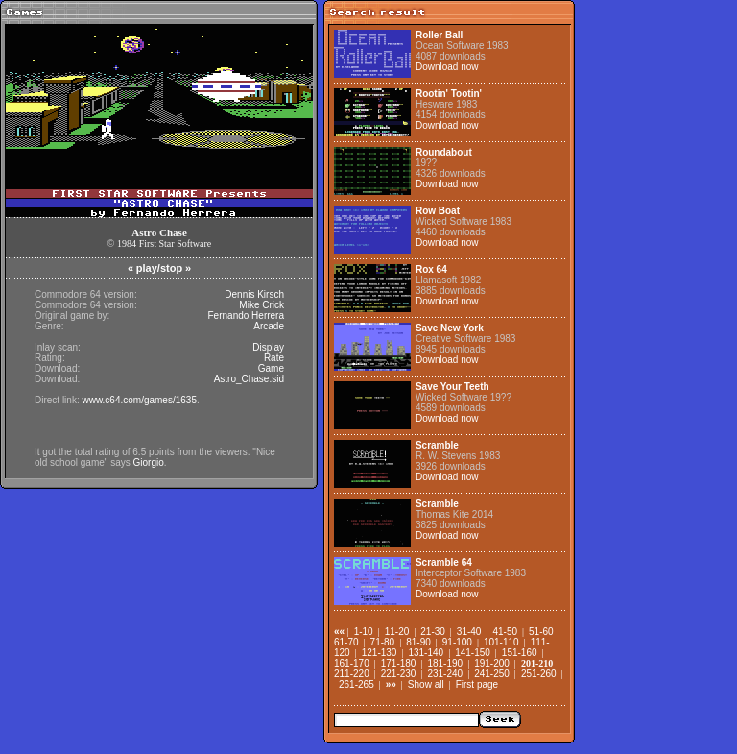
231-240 (445, 674)
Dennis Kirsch (254, 294)
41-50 (504, 631)
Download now (447, 66)
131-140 (425, 652)
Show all (426, 684)
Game (271, 368)
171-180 (398, 663)
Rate (274, 358)
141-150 (472, 652)
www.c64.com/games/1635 (139, 400)
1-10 (363, 631)
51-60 (541, 631)
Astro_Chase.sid (249, 379)
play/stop (159, 268)
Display (268, 347)
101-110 (501, 642)
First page (477, 684)
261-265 (356, 684)
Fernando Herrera (246, 315)
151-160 (519, 652)
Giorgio (148, 462)
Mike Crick (261, 305)
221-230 (398, 674)
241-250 (492, 674)
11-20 (397, 631)
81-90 (418, 642)
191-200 (492, 663)
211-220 (351, 674)
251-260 (539, 674)
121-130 (379, 652)
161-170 (351, 663)
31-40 (469, 631)
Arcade (268, 326)
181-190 (445, 663)
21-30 (432, 631)
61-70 (346, 642)
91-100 (457, 642)
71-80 (382, 642)
